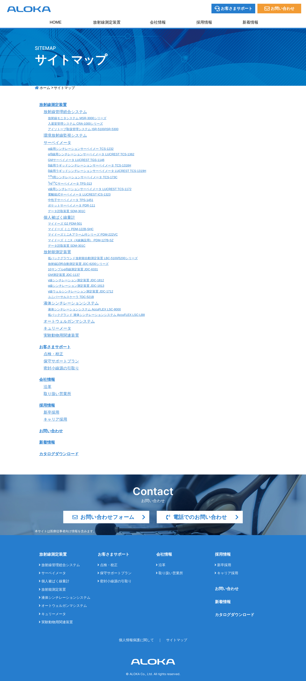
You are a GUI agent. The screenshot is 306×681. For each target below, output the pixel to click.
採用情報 (204, 22)
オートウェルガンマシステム (69, 321)
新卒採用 (51, 412)
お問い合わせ (51, 431)
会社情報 (158, 22)
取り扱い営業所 (57, 394)
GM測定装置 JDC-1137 (64, 275)
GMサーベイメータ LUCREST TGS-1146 (76, 160)
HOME (56, 22)
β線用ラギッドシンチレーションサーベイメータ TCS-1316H (89, 165)
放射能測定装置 (57, 252)
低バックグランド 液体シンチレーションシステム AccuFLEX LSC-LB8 (96, 315)
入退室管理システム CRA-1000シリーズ (75, 123)
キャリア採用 (55, 419)
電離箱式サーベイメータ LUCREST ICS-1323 (79, 194)
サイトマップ (176, 640)
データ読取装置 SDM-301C (66, 211)
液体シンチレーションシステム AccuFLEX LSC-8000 (84, 309)
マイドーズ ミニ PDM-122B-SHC (70, 229)
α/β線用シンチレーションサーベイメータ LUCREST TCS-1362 (91, 154)
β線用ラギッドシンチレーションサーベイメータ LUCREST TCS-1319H (97, 171)
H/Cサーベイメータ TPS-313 (70, 183)
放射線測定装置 (107, 22)
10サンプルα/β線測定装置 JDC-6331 (73, 269)
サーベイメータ (57, 142)
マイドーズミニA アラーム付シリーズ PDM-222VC (83, 234)
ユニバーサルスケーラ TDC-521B (71, 297)
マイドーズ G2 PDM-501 (65, 223)
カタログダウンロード (59, 454)
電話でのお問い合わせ (202, 517)
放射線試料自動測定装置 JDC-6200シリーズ (78, 264)
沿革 (47, 387)
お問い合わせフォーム (108, 517)
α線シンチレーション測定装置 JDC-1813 (76, 285)
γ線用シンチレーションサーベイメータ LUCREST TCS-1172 (89, 189)
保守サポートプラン (61, 361)
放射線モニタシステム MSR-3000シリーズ (77, 118)
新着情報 (250, 22)
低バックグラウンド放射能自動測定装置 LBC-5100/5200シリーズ (93, 258)
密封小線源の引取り (61, 368)
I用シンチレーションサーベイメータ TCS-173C (82, 177)
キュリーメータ (57, 328)
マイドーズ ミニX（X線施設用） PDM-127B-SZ (80, 240)
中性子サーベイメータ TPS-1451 (70, 200)
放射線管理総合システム (65, 112)
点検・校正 (53, 354)
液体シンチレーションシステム (71, 303)
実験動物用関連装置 (61, 335)
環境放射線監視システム (65, 135)
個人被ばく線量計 (59, 217)
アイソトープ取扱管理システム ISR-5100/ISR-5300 (83, 129)
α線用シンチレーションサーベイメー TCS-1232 (81, 149)
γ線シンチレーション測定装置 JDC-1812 (76, 280)
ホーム (45, 88)
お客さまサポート (55, 347)
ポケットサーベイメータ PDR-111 (71, 205)
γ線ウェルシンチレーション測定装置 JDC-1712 (80, 291)
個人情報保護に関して (136, 640)
